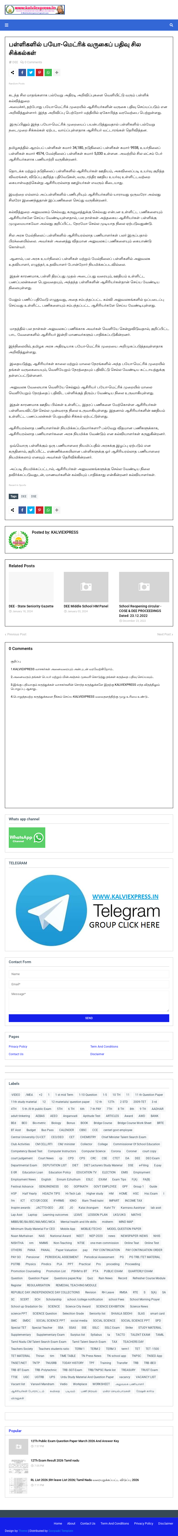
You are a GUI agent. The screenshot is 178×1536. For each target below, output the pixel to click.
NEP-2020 (96, 1235)
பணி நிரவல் (89, 1390)
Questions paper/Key (68, 1277)
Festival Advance (22, 1185)
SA (164, 1291)
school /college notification (85, 1298)
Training (105, 1362)
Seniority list (97, 1312)
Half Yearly (29, 1192)
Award (128, 1115)
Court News (46, 1157)
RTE (135, 1291)
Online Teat (131, 1242)
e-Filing (144, 1164)
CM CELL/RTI (43, 1143)
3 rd (154, 1101)
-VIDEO (15, 1094)
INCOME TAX (133, 1199)
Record (122, 1277)
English (46, 1178)
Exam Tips (119, 1178)
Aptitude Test (91, 1115)
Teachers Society (22, 1348)
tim (52, 1355)
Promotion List (56, 1270)
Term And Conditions (104, 1045)
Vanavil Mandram (42, 1383)
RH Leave (108, 1291)
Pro (98, 1263)
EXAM (103, 1178)
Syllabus (96, 1333)
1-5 (105, 1094)
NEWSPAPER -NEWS (134, 1235)
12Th (111, 1101)
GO (66, 1185)
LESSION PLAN (98, 1214)
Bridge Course (103, 1122)
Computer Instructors (62, 1150)
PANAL (45, 1249)
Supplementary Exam (51, 1333)
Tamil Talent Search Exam (89, 1341)
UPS (52, 1376)
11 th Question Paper (149, 1094)
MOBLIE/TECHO (91, 1228)
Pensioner (32, 1256)
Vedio (63, 1383)
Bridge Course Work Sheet (134, 1122)
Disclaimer (97, 1053)
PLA (59, 1263)
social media (79, 1319)
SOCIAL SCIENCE (104, 1319)
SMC (14, 1319)
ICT (22, 1199)
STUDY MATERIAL (149, 1326)
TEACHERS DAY (133, 1341)
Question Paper (38, 1277)
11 (128, 1094)
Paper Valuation (66, 1249)
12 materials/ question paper (70, 1101)
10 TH (116, 1094)
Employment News (23, 1178)
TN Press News (91, 1355)
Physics (31, 1263)
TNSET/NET (19, 1362)
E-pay (157, 1164)
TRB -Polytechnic (46, 1369)
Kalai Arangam (89, 1206)
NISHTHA (17, 1242)
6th (82, 1108)
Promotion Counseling (26, 1270)
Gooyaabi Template (60, 1530)
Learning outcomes (55, 1214)
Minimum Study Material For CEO (33, 1228)
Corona (116, 1150)
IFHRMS (59, 1199)
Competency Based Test (26, 1150)
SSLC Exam (112, 1326)
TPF (91, 1362)
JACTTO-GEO (44, 1206)
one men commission (104, 1242)
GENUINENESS (49, 1185)
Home (58, 1522)
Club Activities (20, 1143)
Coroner (131, 1150)
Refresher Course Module (149, 1277)
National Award (60, 1235)
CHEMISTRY (88, 1136)
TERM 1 (80, 1348)
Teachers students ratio (53, 1348)
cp (60, 1157)
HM (111, 1192)
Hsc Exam (151, 1192)
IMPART (114, 1199)
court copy (149, 1150)
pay (85, 1249)
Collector (86, 1143)
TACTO (120, 1333)
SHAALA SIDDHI (121, 1312)
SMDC (27, 1319)
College (103, 1143)
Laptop (32, 1214)
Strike (129, 1326)
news (111, 1235)
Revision (90, 1291)
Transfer (122, 1362)
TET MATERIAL (20, 1355)
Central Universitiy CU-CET (28, 1136)
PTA (95, 1270)
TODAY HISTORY (73, 1362)
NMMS (43, 1242)
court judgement (22, 1157)
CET (72, 1136)
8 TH (121, 1108)
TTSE (14, 1376)
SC (13, 1298)
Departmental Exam (24, 1164)
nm (31, 1242)
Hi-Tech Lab (73, 1192)
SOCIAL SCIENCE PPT (50, 1319)
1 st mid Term (64, 1094)
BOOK (84, 1122)
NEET (80, 1235)
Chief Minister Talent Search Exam (124, 1136)
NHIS (156, 1235)
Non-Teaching (63, 1242)
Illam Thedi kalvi (92, 1199)
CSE (104, 1157)
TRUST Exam (149, 1369)
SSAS (72, 1326)
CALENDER (66, 1129)
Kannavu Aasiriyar (133, 1206)
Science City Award (78, 1305)
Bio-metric (39, 1122)
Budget (31, 1129)
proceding (113, 1263)
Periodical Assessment (99, 1256)
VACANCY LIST (146, 1376)
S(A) (154, 1291)
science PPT (19, 1312)
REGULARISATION (38, 1284)
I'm (13, 1199)
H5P (14, 1192)
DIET (75, 1164)
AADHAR (157, 1108)
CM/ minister (66, 1143)
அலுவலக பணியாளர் (129, 1383)
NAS (42, 1235)
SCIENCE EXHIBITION (110, 1305)
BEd (13, 1122)
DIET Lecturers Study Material (103, 1164)
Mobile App (67, 1228)
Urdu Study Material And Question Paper (87, 1376)
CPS (82, 1157)
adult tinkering (20, 1115)
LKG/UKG (119, 1214)
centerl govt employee (117, 1129)
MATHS (136, 1214)
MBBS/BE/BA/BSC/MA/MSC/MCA (33, 1221)
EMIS (124, 1171)
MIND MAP (126, 1221)
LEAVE (78, 1214)
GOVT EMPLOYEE (105, 1185)
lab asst (156, 1206)
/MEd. (29, 1094)
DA (127, 1157)
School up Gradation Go (26, 1305)
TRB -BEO (150, 1362)
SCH (37, 1298)
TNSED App (154, 1355)
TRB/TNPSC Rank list (102, 1369)
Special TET (18, 1326)
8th (132, 1108)
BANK (155, 1115)
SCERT (24, 1298)
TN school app (116, 1355)
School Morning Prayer (145, 1298)
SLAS (141, 1312)
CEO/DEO (57, 1136)
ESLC (89, 1178)
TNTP (36, 1362)
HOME (123, 1192)
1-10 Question (88, 1094)
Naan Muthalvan (22, 1235)
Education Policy (60, 1171)
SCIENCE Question (45, 1312)
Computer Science (93, 1150)
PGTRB (15, 1263)
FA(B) (146, 1178)
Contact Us (16, 1053)
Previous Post (16, 633)
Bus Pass (47, 1129)
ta (108, 1333)
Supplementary (21, 1333)
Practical (85, 1263)
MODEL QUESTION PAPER (124, 1228)
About (71, 1522)
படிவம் (70, 1390)
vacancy (124, 1376)
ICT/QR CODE (39, 1199)
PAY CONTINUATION (106, 1249)
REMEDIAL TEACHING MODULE (76, 1284)
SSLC (95, 1326)
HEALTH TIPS (51, 1192)
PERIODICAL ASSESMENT (62, 1256)
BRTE (160, 1122)
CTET (116, 1157)
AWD (142, 1115)
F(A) (134, 1178)
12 (44, 1101)
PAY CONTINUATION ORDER (144, 1249)
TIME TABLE (68, 1355)
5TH (60, 1108)
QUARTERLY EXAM (140, 1270)
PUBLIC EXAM (113, 1270)
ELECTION (109, 1171)
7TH (109, 1108)
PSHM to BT (79, 1270)
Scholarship (54, 1298)
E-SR (14, 1171)
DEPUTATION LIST (55, 1164)
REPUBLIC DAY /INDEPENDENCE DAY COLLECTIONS (45, 1291)
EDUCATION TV (86, 1171)
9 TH (143, 1108)
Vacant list (18, 1383)
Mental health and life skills (78, 1221)
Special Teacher (42, 1326)
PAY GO (16, 1256)
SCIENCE (54, 1305)
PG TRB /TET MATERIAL (144, 1256)
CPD (71, 1157)
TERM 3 (111, 1348)
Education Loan (32, 1171)
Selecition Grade (73, 1312)
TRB (135, 1362)
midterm (107, 1221)
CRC (93, 1157)
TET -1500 (152, 1348)
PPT (70, 1263)
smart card (157, 1312)
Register (16, 1284)
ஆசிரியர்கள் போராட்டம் (27, 1390)
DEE (15, 62)
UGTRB (39, 1376)
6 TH (71, 1108)
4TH (14, 1108)
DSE (34, 496)
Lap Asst (16, 1214)
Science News (139, 1305)
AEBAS (40, 1115)
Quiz (90, 1277)
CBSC (83, 1129)
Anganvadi (70, 1115)
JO (71, 1206)
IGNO (73, 1199)
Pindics (46, 1263)
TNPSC (136, 1355)
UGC (26, 1376)
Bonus (71, 1122)
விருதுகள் (17, 1397)
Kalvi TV (109, 1206)
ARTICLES (112, 1115)
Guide (153, 1185)
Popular (15, 1430)
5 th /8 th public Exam (36, 1108)
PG (122, 1256)
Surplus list (77, 1333)
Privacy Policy (18, 1045)
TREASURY (128, 1369)
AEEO (53, 1115)
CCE (95, 1129)
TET (137, 1348)
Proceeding (132, 1263)
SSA (60, 1326)
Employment (141, 1171)
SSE (84, 1326)
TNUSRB (51, 1362)
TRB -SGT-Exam (72, 1369)
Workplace (80, 1383)
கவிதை (55, 1390)
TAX (114, 1341)
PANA (31, 1249)
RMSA (123, 1291)
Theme (23, 1530)
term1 (125, 1348)
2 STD (124, 1101)
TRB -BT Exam (20, 1369)
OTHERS (16, 1249)
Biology (56, 1122)
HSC (136, 1192)
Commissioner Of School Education (136, 1143)
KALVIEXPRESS (64, 531)
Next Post (164, 633)
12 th (98, 1101)
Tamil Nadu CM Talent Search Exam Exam (38, 1341)
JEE (61, 1206)
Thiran (40, 1355)
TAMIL (160, 1333)
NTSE (81, 1242)
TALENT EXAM (140, 1333)
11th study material (24, 1101)
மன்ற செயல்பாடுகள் (117, 1390)
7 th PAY (95, 1108)
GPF (125, 1185)
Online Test (152, 1242)
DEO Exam (153, 1157)
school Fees (116, 1298)
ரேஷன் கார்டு (145, 1390)
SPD (158, 1319)
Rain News (105, 1277)
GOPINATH (81, 1185)
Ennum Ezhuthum (69, 1178)
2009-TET (139, 1101)
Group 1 (138, 1185)
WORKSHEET (101, 1383)
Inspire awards (20, 1206)
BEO (24, 1122)
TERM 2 (95, 1348)
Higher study (94, 1192)
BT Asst (16, 1129)
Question (17, 1277)
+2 (40, 1094)
